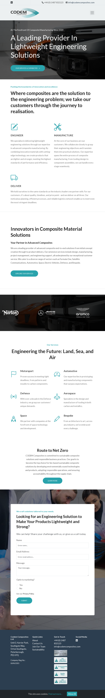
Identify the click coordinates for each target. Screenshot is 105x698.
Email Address (22, 551)
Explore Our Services (24, 274)
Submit (24, 601)
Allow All (72, 694)
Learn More (52, 481)
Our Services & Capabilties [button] (28, 68)
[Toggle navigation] (92, 12)
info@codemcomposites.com (81, 2)
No (20, 588)
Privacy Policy (28, 594)
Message (20, 563)
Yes (21, 585)
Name (19, 540)
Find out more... (55, 694)
